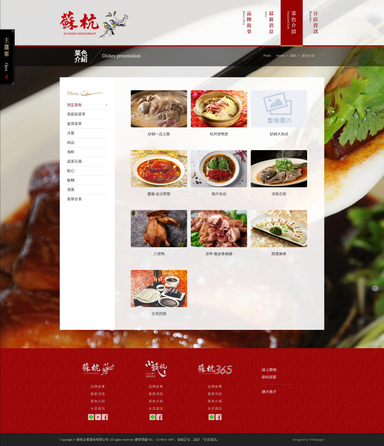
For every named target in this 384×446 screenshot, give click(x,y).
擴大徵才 (269, 392)
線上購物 (269, 370)
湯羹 (70, 189)
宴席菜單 (74, 124)
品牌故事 (247, 23)
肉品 (70, 143)
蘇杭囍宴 (269, 377)
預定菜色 (74, 105)
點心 (70, 171)
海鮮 (70, 152)
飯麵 (70, 180)
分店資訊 (314, 23)
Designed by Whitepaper (308, 439)
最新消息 (270, 23)
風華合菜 (74, 199)
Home (280, 55)
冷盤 (70, 133)
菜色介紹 (292, 23)
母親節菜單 (76, 114)
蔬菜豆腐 (74, 161)
